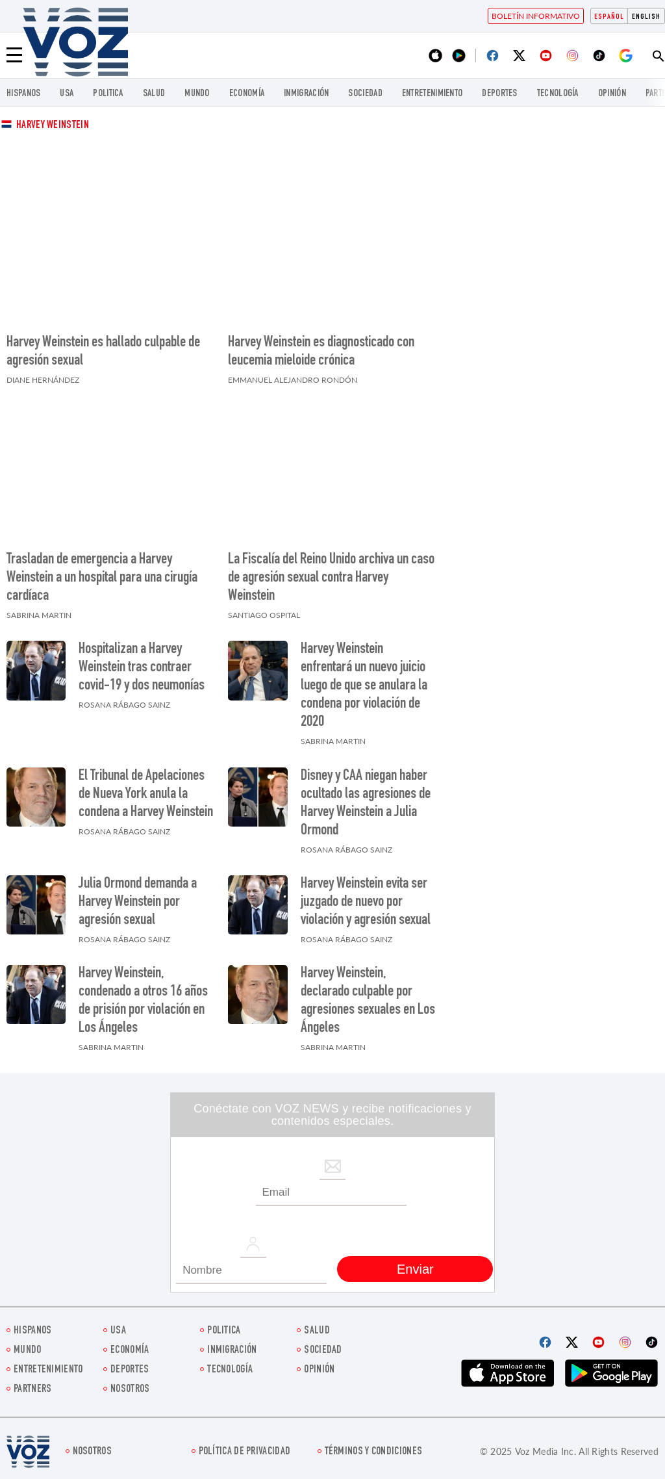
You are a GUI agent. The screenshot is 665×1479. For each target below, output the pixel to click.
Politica (108, 94)
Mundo (197, 94)
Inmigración (306, 94)
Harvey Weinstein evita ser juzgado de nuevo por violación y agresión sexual (366, 903)
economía (246, 94)
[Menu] (14, 55)
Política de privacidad (245, 1452)
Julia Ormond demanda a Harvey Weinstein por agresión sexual (138, 903)
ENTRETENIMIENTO (432, 94)
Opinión (612, 94)
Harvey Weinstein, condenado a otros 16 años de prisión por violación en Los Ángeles (143, 1001)
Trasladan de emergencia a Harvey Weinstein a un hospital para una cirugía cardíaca (101, 578)
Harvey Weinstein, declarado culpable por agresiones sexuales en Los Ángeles (368, 1001)
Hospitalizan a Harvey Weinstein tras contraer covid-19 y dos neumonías (142, 668)
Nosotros (129, 1389)
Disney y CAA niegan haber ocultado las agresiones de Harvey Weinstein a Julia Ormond (366, 804)
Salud (154, 94)
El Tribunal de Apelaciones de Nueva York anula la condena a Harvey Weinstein (146, 795)
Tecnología (558, 94)
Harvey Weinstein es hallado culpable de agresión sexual (103, 352)
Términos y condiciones (374, 1452)
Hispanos (23, 94)
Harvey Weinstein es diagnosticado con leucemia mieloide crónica (321, 352)
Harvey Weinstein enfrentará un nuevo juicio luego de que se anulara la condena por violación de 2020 (364, 686)
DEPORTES (499, 94)
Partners (32, 1389)
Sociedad (365, 94)
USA (66, 94)
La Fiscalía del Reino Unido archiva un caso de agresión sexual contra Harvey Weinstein (331, 578)
